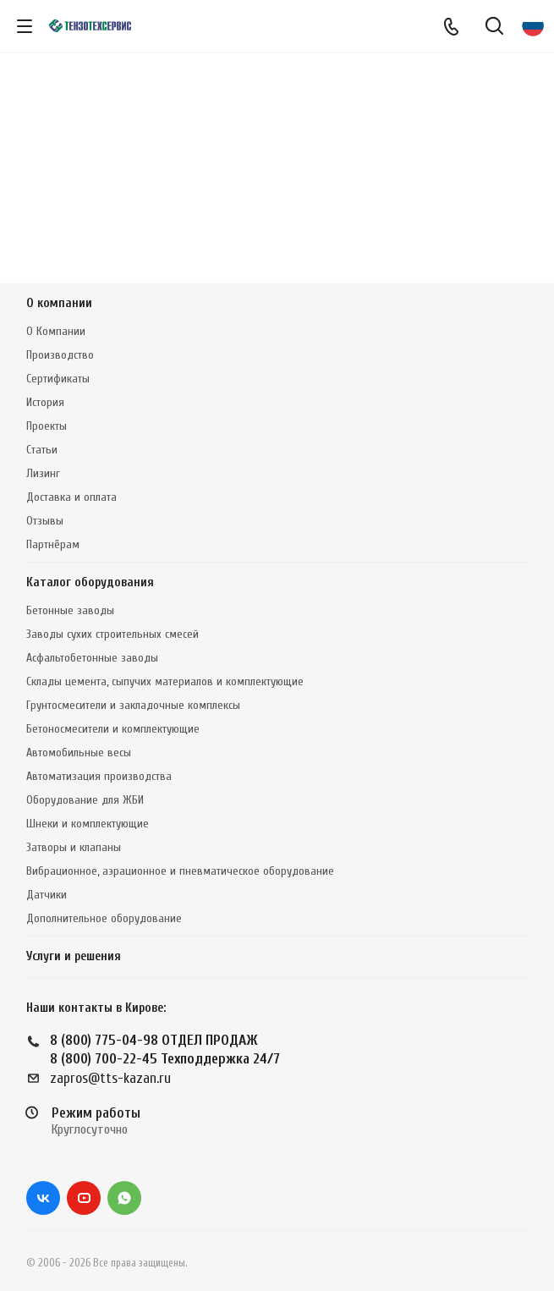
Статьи (42, 449)
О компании (59, 303)
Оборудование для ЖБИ (85, 800)
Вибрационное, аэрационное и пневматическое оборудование (180, 871)
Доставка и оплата (71, 497)
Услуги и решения (73, 956)
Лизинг (43, 473)
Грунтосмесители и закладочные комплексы (133, 705)
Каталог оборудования (90, 582)
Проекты (46, 426)
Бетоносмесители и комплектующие (113, 729)
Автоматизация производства (99, 776)
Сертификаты (58, 378)
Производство (60, 355)
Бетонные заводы (70, 610)
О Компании (55, 331)
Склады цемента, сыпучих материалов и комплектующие (165, 681)
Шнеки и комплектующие (87, 823)
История (45, 402)
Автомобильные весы (78, 752)
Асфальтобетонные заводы (92, 658)
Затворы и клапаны (73, 847)
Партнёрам (53, 544)
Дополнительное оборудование (104, 918)
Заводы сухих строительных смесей (112, 634)
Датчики (46, 894)
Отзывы (44, 521)
